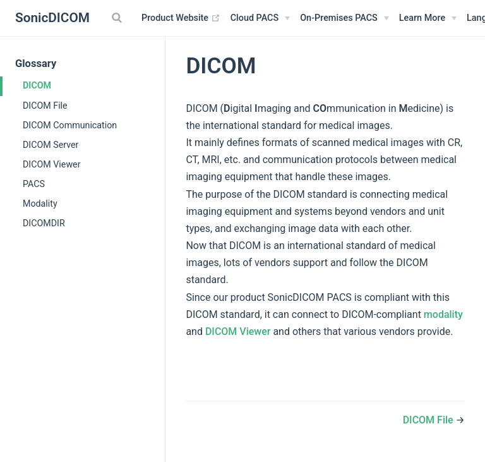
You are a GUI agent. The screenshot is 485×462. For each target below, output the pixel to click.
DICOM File (45, 105)
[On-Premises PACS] (344, 18)
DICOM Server (50, 145)
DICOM (37, 85)
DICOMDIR (44, 223)
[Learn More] (428, 18)
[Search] (118, 17)
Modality (40, 203)
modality (443, 314)
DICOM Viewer (51, 164)
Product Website (180, 18)
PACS (34, 184)
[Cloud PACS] (260, 18)
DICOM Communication (70, 125)
